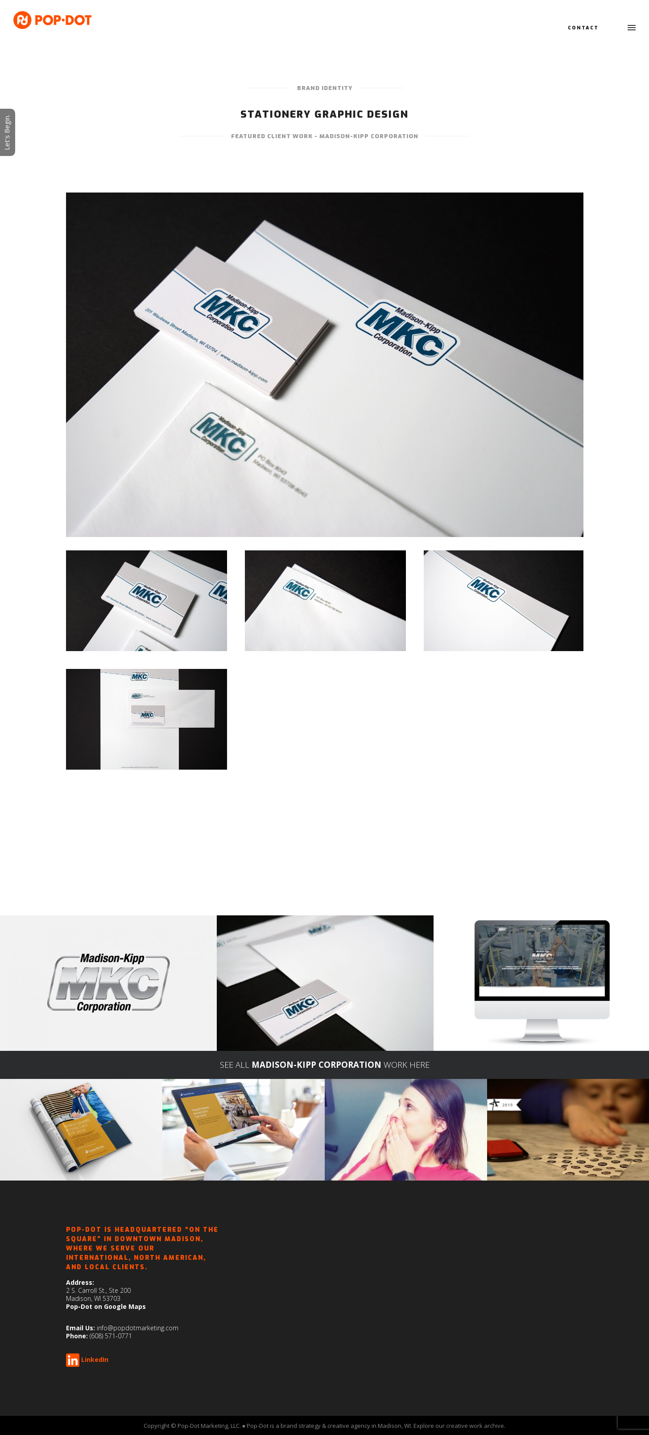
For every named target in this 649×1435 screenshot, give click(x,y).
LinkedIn (94, 1359)
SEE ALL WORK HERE (325, 1064)
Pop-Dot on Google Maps (106, 1306)
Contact (583, 28)
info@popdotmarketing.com (137, 1328)
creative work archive (475, 1426)
